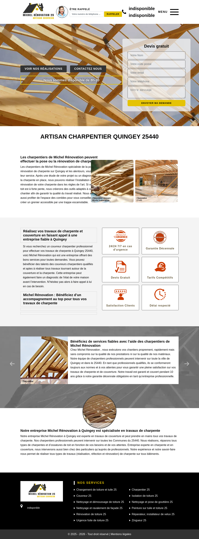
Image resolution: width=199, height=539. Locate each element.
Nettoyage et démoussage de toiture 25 (100, 501)
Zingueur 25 (139, 520)
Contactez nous (88, 68)
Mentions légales (121, 534)
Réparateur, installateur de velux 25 (153, 514)
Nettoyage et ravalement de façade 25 (99, 508)
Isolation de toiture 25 (145, 495)
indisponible (142, 8)
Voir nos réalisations (43, 68)
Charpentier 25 (141, 489)
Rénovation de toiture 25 (91, 514)
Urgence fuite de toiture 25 (92, 520)
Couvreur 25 (83, 495)
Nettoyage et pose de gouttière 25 (152, 501)
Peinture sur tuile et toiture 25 (149, 508)
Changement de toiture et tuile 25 (96, 489)
